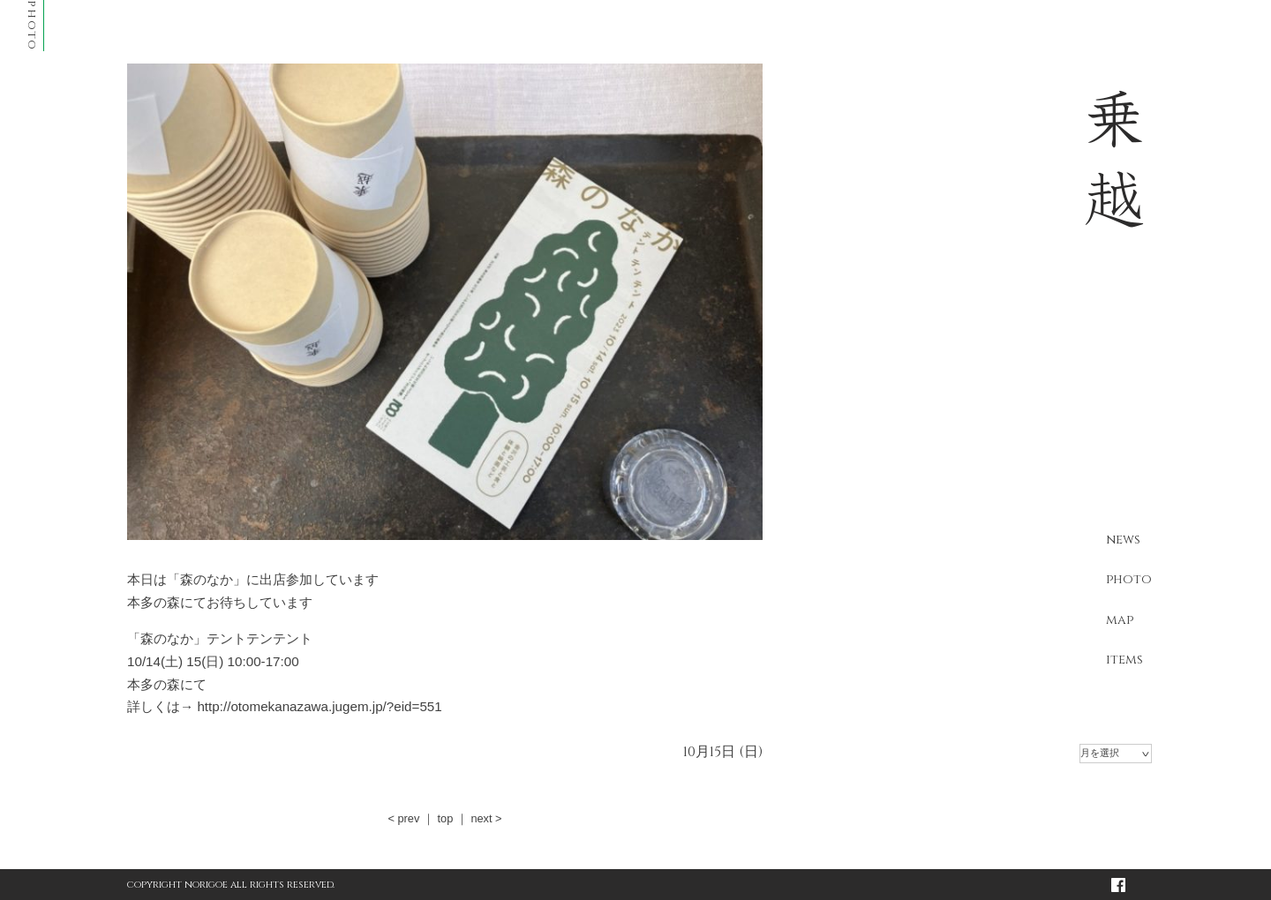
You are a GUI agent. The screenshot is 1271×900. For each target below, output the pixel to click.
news (1123, 539)
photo (1129, 579)
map (1119, 619)
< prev (403, 818)
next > (485, 818)
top (445, 818)
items (1124, 659)
